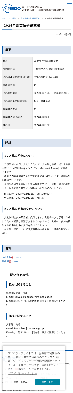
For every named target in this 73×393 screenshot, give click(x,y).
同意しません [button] (20, 382)
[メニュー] (69, 5)
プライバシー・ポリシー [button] (22, 373)
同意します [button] (47, 382)
